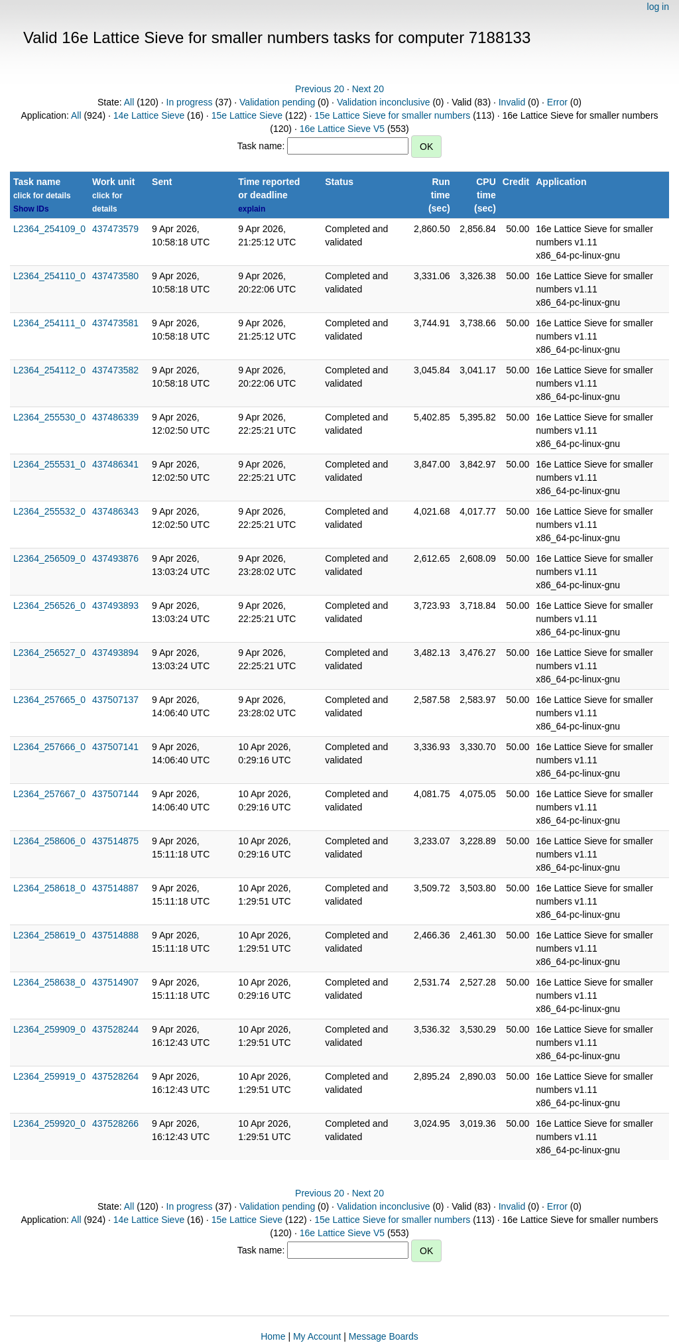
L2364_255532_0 (49, 511)
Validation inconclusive (383, 102)
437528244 (115, 1029)
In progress (189, 102)
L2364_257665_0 (49, 699)
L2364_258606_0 (49, 841)
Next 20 (368, 89)
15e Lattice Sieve (247, 115)
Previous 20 (319, 89)
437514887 (115, 888)
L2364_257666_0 (49, 746)
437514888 (115, 935)
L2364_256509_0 (49, 558)
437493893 (115, 605)
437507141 (115, 746)
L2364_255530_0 (49, 417)
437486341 (115, 464)
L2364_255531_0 (49, 464)
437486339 (115, 417)
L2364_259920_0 (49, 1123)
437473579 (115, 229)
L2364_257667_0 (49, 794)
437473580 (115, 276)
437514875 (115, 841)
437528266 (115, 1123)
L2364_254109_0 (49, 229)
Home (273, 1336)
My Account (317, 1336)
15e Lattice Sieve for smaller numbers (392, 115)
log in (658, 6)
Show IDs (31, 209)
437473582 (115, 370)
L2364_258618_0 (49, 888)
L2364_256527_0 (49, 652)
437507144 (115, 794)
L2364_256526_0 (49, 605)
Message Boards (383, 1336)
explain (251, 209)
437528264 (115, 1076)
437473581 (115, 323)
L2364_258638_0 (49, 982)
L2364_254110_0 (49, 276)
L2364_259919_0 (49, 1076)
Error (557, 102)
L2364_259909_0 (49, 1029)
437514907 (115, 982)
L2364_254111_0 (49, 323)
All (129, 102)
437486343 (115, 511)
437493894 (115, 652)
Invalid (512, 102)
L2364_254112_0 (49, 370)
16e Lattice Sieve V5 (342, 128)
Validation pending (277, 102)
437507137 (115, 699)
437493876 (115, 558)
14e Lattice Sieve (148, 115)
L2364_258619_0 (49, 935)
